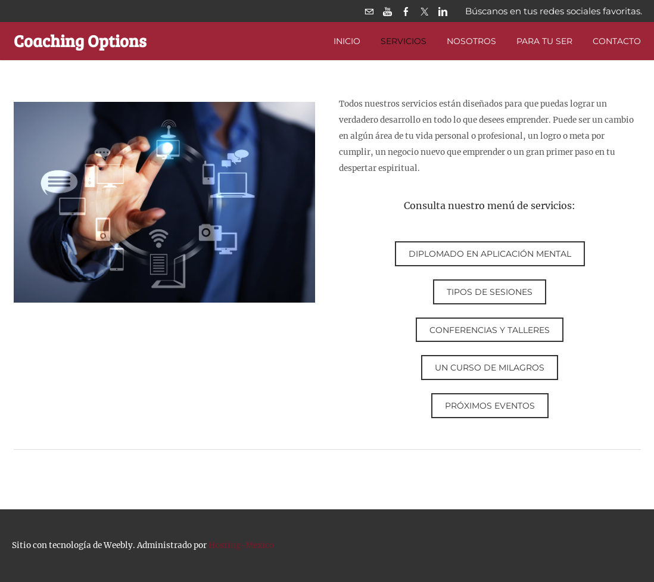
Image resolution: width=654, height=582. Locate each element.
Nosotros (471, 41)
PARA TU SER (544, 41)
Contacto (617, 41)
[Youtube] (387, 11)
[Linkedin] (442, 11)
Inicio (347, 41)
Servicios (403, 41)
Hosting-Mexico (241, 545)
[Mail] (369, 11)
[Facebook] (405, 11)
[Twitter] (424, 11)
